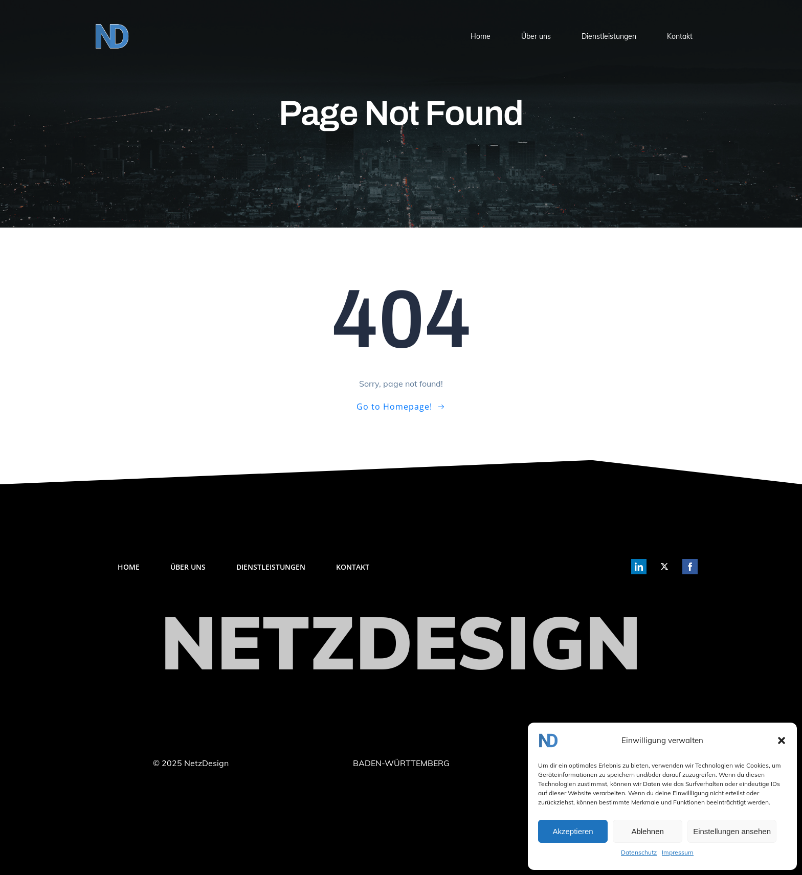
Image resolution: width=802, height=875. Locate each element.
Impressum (678, 852)
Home (481, 36)
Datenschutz (639, 852)
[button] (781, 740)
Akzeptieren (572, 831)
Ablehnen (647, 831)
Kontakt (680, 36)
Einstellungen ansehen (732, 831)
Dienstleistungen (609, 36)
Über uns (536, 36)
